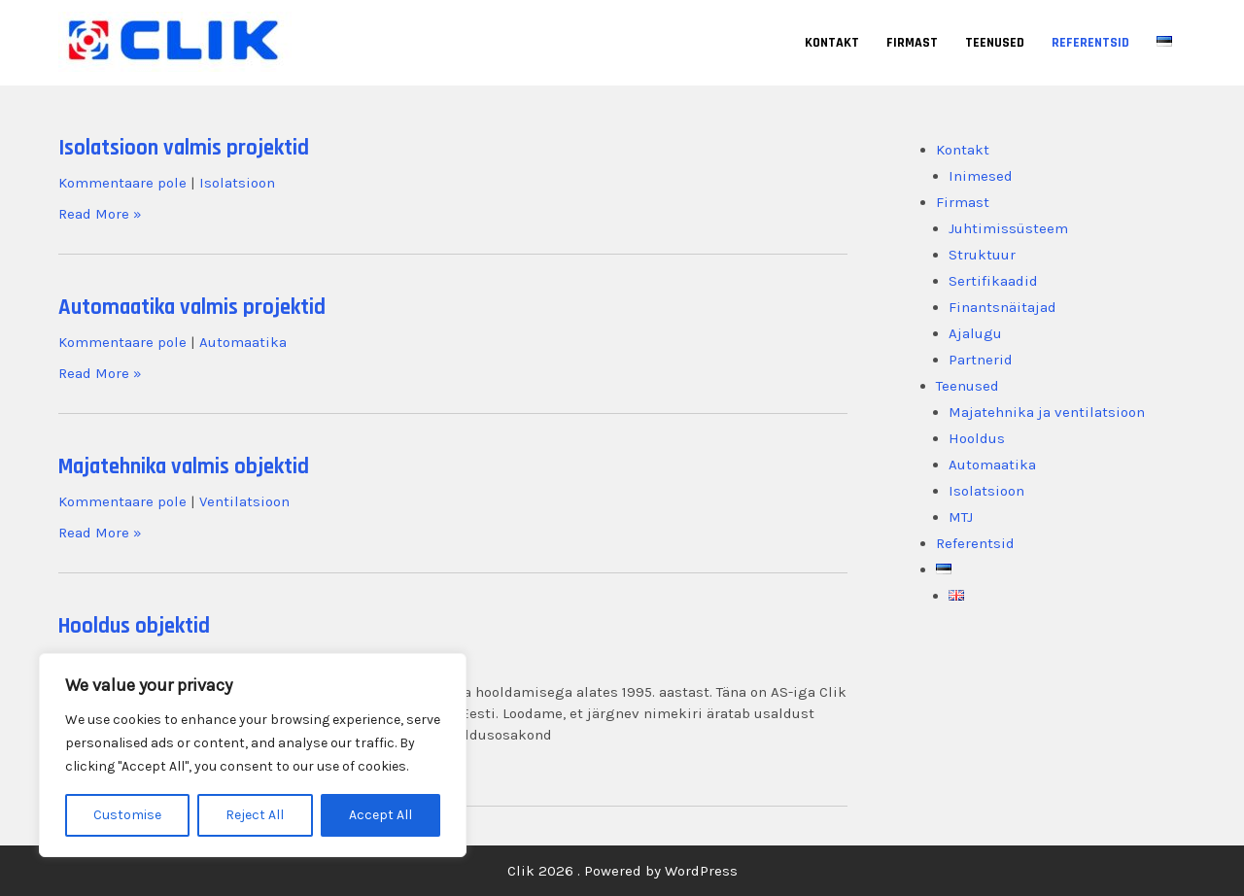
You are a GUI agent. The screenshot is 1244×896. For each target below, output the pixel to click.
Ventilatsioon (244, 501)
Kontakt (832, 43)
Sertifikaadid (993, 281)
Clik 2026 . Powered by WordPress (622, 870)
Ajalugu (975, 333)
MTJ (961, 517)
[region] (252, 755)
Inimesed (981, 176)
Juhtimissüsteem (1008, 228)
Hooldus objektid (134, 626)
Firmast (912, 43)
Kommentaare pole (122, 182)
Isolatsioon (237, 182)
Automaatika (243, 342)
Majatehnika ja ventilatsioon (1047, 412)
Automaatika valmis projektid (192, 307)
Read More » (100, 214)
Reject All (254, 815)
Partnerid (981, 359)
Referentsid (1090, 43)
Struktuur (982, 254)
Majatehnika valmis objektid (183, 467)
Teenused (994, 43)
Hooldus (977, 438)
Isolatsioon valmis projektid (183, 148)
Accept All (380, 815)
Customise (127, 815)
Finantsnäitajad (1002, 307)
